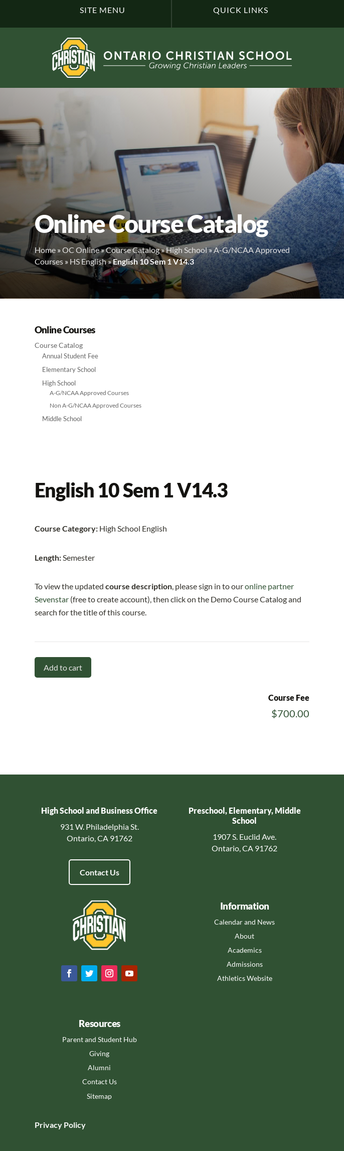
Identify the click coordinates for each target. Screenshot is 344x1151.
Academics (245, 950)
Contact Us (99, 872)
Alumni (99, 1067)
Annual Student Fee (70, 356)
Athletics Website (244, 978)
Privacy (48, 1124)
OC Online (80, 249)
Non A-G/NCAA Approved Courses (95, 405)
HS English (88, 261)
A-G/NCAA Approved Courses (89, 393)
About (244, 936)
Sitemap (99, 1096)
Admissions (245, 964)
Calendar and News (244, 922)
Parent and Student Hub (99, 1039)
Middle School (62, 419)
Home (45, 249)
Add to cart (63, 667)
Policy (74, 1124)
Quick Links (240, 10)
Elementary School (69, 369)
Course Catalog (132, 249)
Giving (99, 1053)
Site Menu (102, 10)
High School (186, 249)
